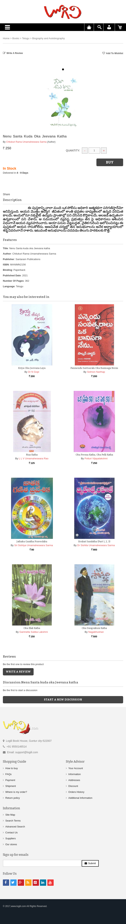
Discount (73, 786)
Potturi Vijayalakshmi (96, 458)
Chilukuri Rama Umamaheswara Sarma (26, 142)
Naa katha (32, 454)
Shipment (10, 786)
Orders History (76, 792)
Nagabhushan (96, 631)
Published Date (12, 275)
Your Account (75, 768)
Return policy (12, 797)
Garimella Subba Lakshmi (33, 631)
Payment (10, 780)
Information (74, 774)
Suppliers (10, 838)
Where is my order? (16, 792)
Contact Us (11, 832)
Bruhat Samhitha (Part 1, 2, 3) (94, 541)
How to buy (11, 768)
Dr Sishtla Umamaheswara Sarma (96, 545)
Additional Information (80, 797)
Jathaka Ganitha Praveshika (31, 541)
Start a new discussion (63, 699)
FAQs (8, 774)
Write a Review (14, 53)
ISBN (6, 264)
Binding (7, 269)
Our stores (11, 844)
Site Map (10, 814)
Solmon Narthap (96, 371)
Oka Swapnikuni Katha (94, 628)
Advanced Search (15, 826)
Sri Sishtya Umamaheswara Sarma (33, 545)
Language (9, 286)
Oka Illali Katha (31, 628)
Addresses (74, 780)
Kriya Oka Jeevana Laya (31, 368)
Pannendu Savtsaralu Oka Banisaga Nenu (94, 368)
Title (5, 248)
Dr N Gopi (33, 371)
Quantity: (73, 150)
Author (7, 253)
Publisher (8, 259)
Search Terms (13, 820)
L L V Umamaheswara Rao (33, 458)
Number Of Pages (13, 280)
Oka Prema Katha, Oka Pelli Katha (94, 454)
